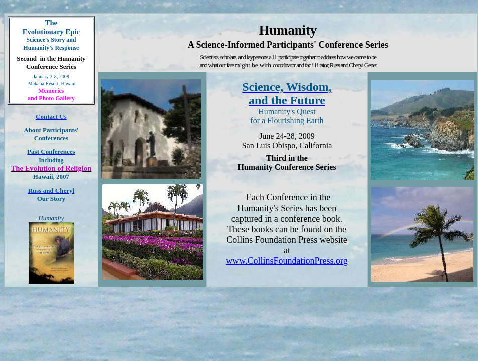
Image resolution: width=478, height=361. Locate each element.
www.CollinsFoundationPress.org (287, 261)
